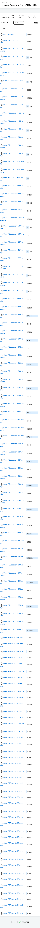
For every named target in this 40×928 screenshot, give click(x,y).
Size (36, 23)
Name (7, 23)
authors (15, 5)
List (29, 16)
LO (28, 5)
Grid (34, 16)
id (22, 5)
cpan (6, 5)
